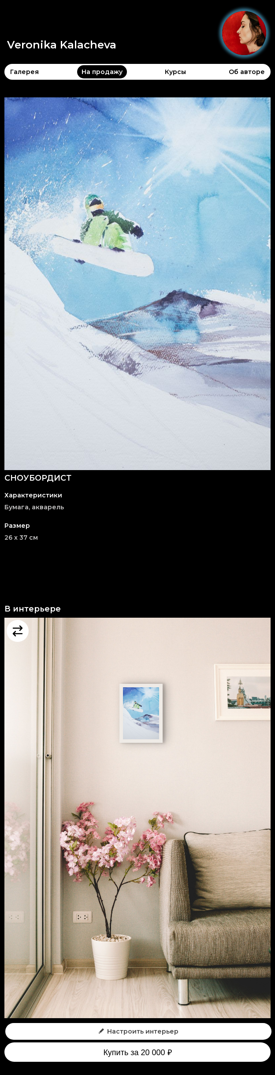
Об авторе (247, 72)
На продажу (102, 72)
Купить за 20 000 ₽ (137, 1052)
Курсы (175, 72)
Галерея (24, 72)
